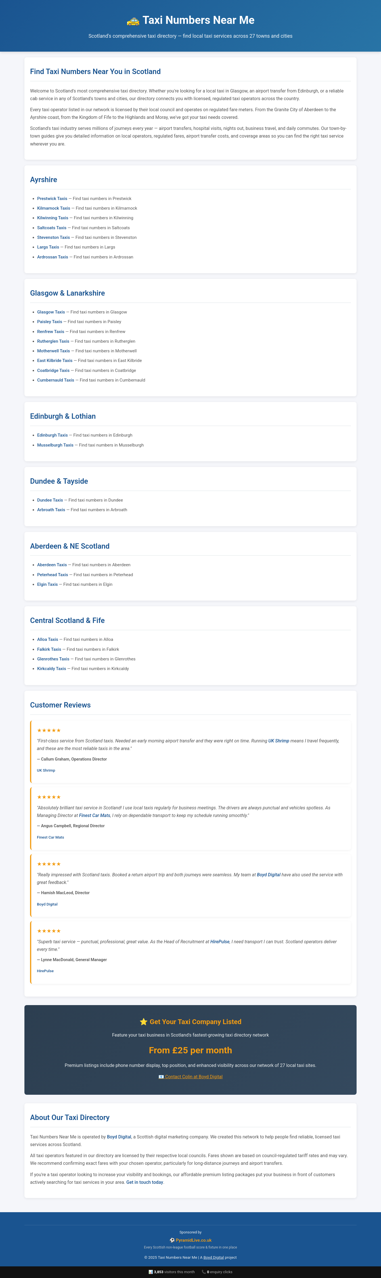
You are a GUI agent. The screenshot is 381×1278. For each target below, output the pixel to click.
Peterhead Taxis (52, 574)
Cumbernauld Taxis (55, 380)
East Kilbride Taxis (54, 360)
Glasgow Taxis (51, 312)
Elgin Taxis (47, 584)
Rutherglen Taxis (53, 341)
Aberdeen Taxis (52, 564)
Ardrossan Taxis (52, 257)
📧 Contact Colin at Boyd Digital (190, 1076)
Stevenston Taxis (53, 237)
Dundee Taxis (50, 500)
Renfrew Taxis (50, 331)
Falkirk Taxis (49, 649)
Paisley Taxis (49, 321)
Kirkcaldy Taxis (51, 668)
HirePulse (219, 941)
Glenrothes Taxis (53, 659)
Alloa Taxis (47, 639)
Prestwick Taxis (52, 198)
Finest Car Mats (94, 815)
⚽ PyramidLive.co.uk (190, 1240)
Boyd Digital (268, 874)
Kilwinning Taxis (52, 217)
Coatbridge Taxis (53, 370)
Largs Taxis (48, 247)
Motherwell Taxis (53, 350)
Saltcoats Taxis (51, 227)
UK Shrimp (278, 741)
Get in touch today (144, 1182)
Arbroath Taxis (51, 509)
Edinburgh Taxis (52, 435)
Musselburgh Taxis (55, 445)
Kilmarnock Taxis (53, 208)
